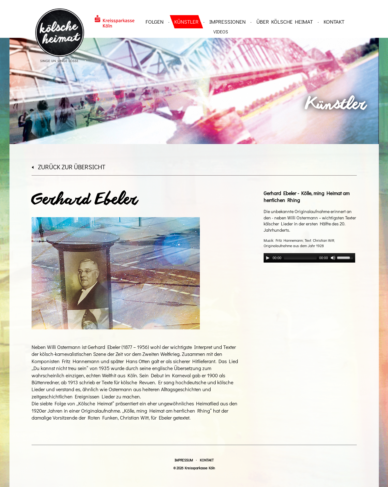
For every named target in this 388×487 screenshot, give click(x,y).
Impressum (184, 460)
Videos (220, 32)
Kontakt (334, 21)
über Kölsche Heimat (284, 21)
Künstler (186, 21)
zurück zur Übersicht (68, 167)
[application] (309, 258)
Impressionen (227, 21)
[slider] (300, 257)
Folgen (155, 21)
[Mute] (333, 257)
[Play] (267, 257)
